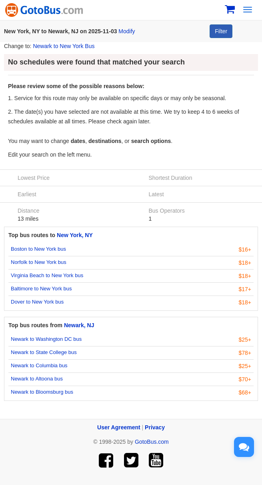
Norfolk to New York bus (38, 262)
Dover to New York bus (37, 302)
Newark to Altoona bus (37, 379)
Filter (221, 31)
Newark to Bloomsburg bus (42, 392)
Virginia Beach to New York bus (47, 275)
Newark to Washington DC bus (46, 339)
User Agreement (118, 427)
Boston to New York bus (38, 249)
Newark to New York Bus (63, 46)
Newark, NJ (79, 325)
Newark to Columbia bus (39, 365)
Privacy (155, 427)
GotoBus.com (152, 442)
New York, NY (75, 235)
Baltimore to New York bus (41, 289)
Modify (126, 31)
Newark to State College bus (44, 352)
